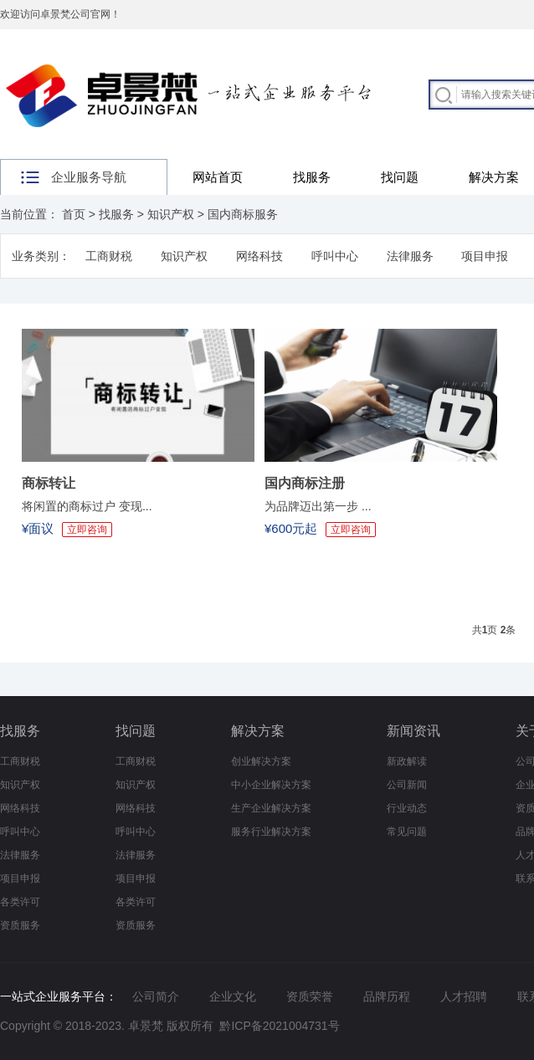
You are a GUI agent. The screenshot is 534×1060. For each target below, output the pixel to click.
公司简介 (155, 996)
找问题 (399, 177)
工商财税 (108, 256)
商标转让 (48, 483)
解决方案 (258, 731)
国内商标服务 (243, 214)
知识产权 (170, 214)
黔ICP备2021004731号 (279, 1025)
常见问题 (407, 831)
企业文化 (232, 996)
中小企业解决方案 (271, 785)
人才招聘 (463, 996)
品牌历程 (386, 996)
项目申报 (484, 256)
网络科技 (259, 256)
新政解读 (407, 761)
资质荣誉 (309, 996)
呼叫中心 (334, 256)
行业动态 (407, 808)
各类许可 (20, 902)
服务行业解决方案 (271, 831)
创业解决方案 (261, 761)
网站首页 (218, 177)
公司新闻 (407, 785)
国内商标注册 (304, 483)
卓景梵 (145, 1025)
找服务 (312, 177)
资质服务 (20, 925)
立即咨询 (87, 529)
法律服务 (410, 256)
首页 (73, 214)
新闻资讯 (413, 731)
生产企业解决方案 (271, 808)
